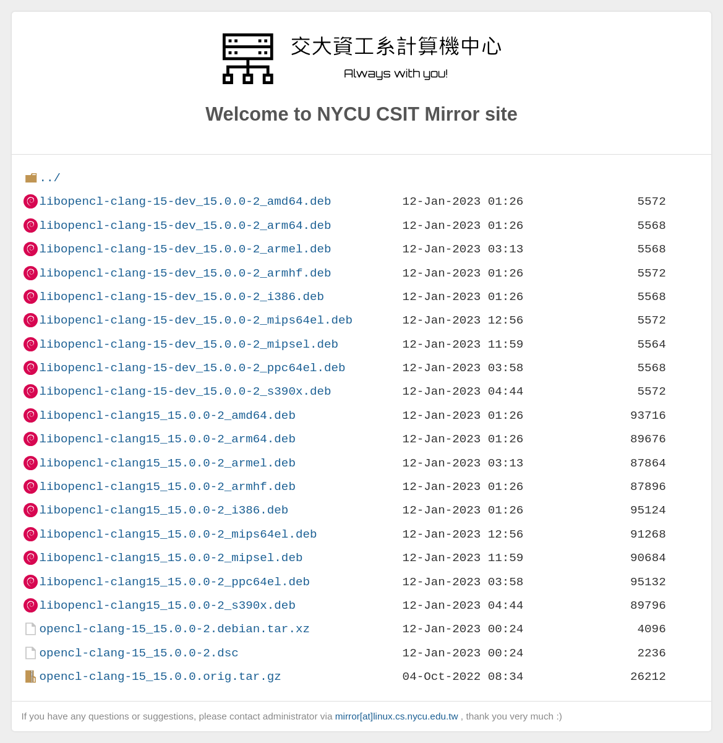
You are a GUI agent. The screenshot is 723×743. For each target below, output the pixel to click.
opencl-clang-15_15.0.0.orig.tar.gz (160, 676)
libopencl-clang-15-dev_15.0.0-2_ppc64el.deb (192, 367)
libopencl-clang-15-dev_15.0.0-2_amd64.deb (185, 201)
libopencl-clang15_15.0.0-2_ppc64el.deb (174, 581)
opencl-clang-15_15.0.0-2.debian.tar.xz (174, 629)
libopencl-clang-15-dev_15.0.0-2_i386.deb (181, 296)
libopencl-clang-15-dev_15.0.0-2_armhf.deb (185, 273)
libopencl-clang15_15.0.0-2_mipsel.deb (170, 557)
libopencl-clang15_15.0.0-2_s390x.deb (167, 605)
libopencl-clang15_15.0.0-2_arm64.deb (167, 439)
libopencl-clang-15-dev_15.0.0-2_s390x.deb (185, 391)
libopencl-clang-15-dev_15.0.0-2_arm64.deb (185, 225)
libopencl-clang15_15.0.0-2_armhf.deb (167, 486)
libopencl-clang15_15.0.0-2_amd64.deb (167, 415)
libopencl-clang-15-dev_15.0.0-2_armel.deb (185, 249)
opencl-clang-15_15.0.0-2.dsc (138, 653)
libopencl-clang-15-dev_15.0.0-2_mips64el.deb (196, 320)
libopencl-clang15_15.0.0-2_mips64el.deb (178, 534)
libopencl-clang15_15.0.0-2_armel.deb (167, 463)
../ (50, 178)
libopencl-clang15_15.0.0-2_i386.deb (163, 510)
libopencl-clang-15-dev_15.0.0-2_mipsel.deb (188, 344)
